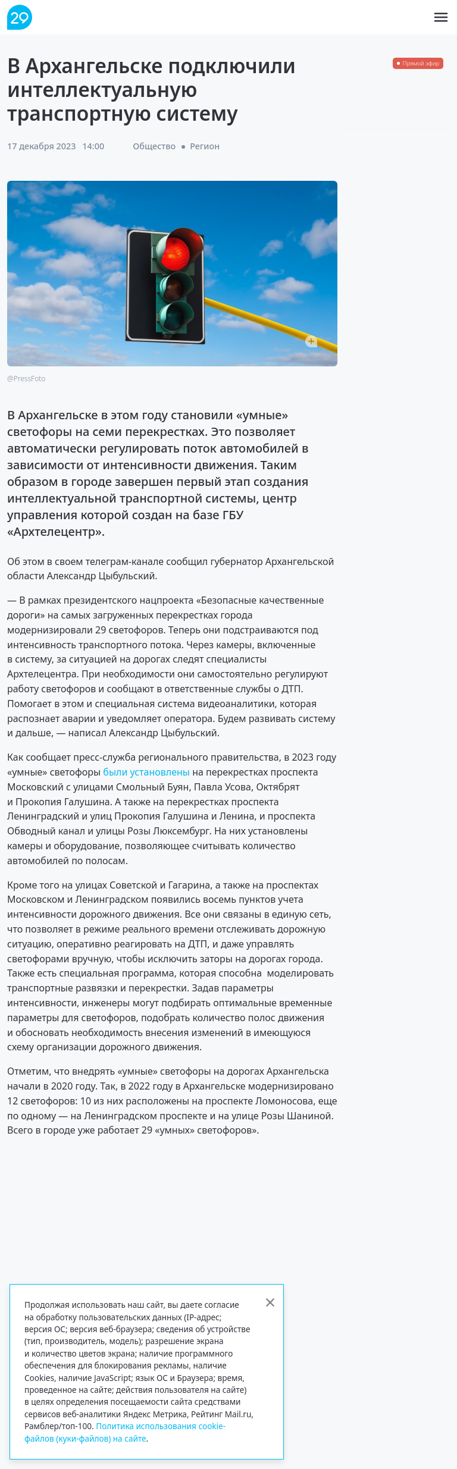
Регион (205, 146)
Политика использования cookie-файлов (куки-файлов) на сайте (125, 1431)
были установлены (146, 772)
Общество (154, 146)
